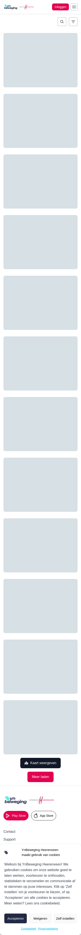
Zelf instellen (65, 918)
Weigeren (40, 918)
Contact (9, 831)
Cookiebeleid (28, 928)
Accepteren (15, 918)
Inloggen (60, 7)
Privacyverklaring (48, 928)
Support (9, 839)
